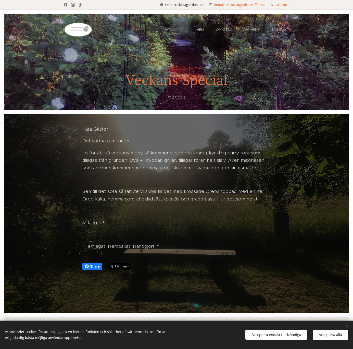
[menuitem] (202, 30)
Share (92, 266)
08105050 (282, 4)
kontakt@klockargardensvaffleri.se (239, 4)
